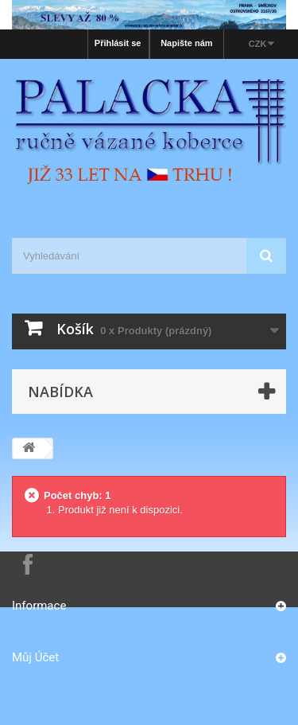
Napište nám (186, 43)
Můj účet (35, 657)
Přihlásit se (118, 43)
